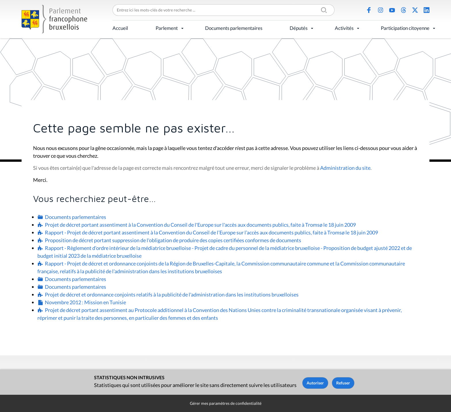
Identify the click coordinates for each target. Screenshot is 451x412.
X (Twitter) (415, 10)
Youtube (392, 10)
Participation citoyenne (405, 28)
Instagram (380, 10)
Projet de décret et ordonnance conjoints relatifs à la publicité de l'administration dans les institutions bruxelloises (172, 294)
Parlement (167, 28)
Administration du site (345, 168)
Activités (344, 28)
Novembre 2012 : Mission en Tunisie (85, 302)
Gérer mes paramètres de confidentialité (225, 403)
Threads (403, 10)
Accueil (120, 28)
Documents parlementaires (233, 28)
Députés (298, 28)
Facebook (369, 10)
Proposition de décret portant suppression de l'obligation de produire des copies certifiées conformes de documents (173, 240)
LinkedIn (426, 10)
